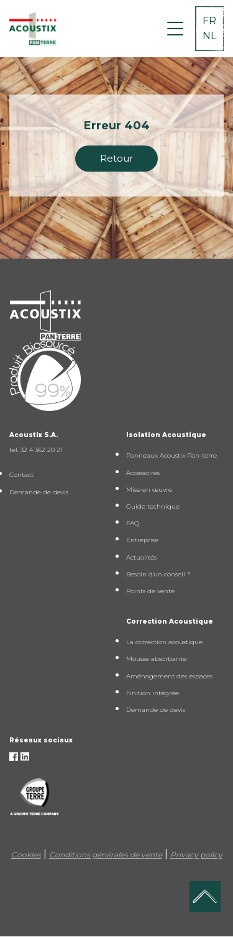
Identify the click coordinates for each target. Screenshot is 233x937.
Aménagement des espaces (169, 676)
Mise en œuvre (149, 490)
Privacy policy (196, 854)
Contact (21, 475)
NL (209, 36)
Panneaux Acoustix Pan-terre (171, 455)
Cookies (26, 854)
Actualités (141, 557)
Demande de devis (38, 492)
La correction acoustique (164, 642)
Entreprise (142, 540)
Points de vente (150, 591)
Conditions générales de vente (105, 854)
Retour (116, 158)
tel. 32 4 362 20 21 (36, 450)
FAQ (132, 523)
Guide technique (153, 506)
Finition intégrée (152, 693)
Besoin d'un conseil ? (158, 574)
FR (209, 21)
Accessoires (143, 473)
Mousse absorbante (156, 659)
